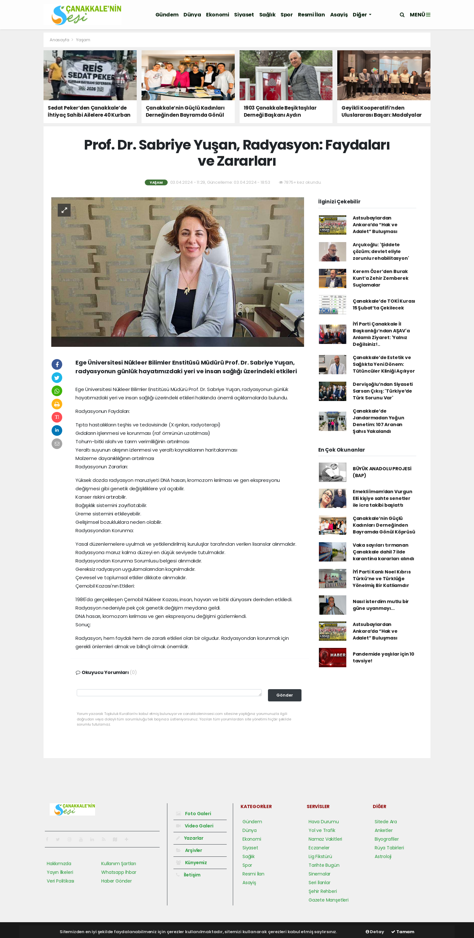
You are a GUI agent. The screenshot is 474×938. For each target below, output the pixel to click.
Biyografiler (387, 839)
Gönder (284, 695)
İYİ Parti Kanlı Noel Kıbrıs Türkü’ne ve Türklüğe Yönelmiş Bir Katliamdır (382, 579)
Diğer (360, 14)
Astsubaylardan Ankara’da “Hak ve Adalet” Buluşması (375, 225)
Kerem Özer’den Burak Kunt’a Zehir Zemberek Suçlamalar (381, 278)
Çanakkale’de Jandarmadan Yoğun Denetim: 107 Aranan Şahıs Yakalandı (378, 421)
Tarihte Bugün (324, 865)
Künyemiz (191, 862)
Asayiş (339, 14)
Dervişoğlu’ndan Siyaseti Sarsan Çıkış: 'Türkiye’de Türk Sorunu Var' (383, 391)
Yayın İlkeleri (60, 872)
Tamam (402, 932)
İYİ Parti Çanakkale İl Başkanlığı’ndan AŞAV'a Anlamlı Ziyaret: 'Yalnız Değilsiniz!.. (381, 334)
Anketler (383, 830)
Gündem (167, 14)
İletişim (188, 875)
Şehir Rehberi (323, 891)
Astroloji (383, 856)
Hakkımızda (59, 863)
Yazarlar (189, 838)
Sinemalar (320, 874)
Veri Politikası (60, 881)
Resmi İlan (311, 14)
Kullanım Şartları (118, 863)
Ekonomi (217, 14)
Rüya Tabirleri (389, 848)
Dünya (192, 14)
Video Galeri (194, 826)
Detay (375, 932)
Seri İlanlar (320, 882)
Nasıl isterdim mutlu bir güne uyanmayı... (381, 604)
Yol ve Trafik (322, 830)
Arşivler (189, 850)
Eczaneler (319, 848)
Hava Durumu (324, 821)
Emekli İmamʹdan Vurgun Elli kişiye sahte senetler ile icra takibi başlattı (382, 498)
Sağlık (267, 14)
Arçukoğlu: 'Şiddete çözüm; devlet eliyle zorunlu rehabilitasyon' (381, 251)
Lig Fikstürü (320, 856)
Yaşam (83, 40)
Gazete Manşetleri (329, 900)
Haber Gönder (116, 881)
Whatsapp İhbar (118, 872)
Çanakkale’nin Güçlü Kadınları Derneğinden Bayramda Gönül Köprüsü (384, 525)
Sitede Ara (386, 821)
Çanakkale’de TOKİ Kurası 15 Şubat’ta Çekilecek (384, 304)
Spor (286, 14)
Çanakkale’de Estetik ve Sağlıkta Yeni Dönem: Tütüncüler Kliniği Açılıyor (384, 364)
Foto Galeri (193, 813)
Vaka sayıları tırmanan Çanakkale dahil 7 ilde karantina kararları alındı (383, 552)
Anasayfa (60, 40)
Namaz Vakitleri (325, 839)
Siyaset (244, 14)
